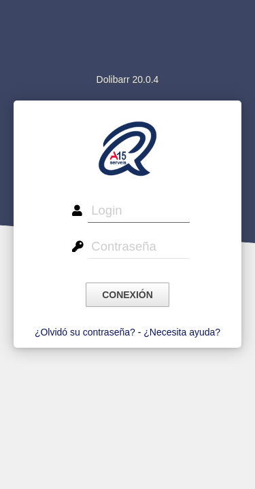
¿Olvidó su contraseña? (85, 332)
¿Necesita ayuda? (181, 332)
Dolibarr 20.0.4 (128, 79)
